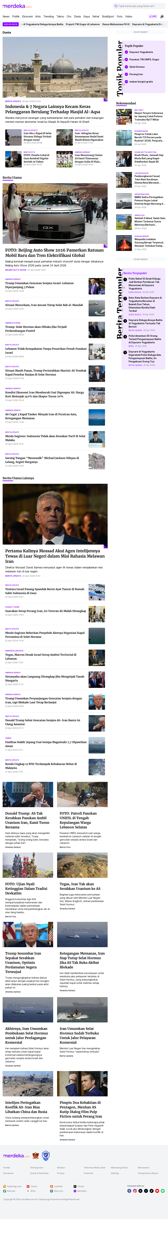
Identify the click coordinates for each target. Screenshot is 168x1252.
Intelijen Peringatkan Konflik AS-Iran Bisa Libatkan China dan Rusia (26, 1107)
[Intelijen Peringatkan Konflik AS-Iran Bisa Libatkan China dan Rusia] (28, 1083)
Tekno (60, 16)
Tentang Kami (36, 1167)
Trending (48, 16)
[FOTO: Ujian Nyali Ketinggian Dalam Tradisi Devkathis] (28, 864)
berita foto (29, 152)
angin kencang (142, 194)
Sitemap (115, 1173)
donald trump (12, 607)
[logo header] (17, 6)
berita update (13, 101)
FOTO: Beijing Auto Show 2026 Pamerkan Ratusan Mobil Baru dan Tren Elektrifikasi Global (54, 253)
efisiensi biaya (141, 131)
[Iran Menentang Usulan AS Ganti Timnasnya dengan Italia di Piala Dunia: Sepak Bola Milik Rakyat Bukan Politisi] (64, 159)
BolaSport (108, 16)
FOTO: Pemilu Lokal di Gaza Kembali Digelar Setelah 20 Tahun (36, 158)
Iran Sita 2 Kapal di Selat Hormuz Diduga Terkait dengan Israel (38, 136)
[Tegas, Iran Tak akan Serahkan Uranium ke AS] (82, 864)
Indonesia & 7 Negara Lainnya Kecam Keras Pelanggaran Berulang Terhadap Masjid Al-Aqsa (52, 109)
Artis (38, 16)
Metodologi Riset (119, 1167)
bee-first (139, 110)
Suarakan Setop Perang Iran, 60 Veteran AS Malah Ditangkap (45, 611)
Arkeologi (140, 215)
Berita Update (135, 330)
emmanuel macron (14, 651)
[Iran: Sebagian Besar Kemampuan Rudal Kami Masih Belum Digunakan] (64, 137)
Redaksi (61, 1167)
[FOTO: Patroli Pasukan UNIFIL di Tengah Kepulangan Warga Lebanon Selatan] (82, 794)
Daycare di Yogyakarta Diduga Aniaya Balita (47, 24)
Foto (120, 16)
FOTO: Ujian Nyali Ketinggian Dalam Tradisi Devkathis (26, 888)
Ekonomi (27, 16)
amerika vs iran (12, 323)
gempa (8, 738)
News (6, 16)
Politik (16, 16)
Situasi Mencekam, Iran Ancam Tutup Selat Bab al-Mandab (44, 305)
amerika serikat (82, 152)
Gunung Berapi (142, 236)
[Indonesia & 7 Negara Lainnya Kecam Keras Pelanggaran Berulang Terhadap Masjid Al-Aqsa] (55, 69)
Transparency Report (148, 1173)
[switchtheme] (162, 16)
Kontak (6, 1167)
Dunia (77, 16)
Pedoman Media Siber (95, 1167)
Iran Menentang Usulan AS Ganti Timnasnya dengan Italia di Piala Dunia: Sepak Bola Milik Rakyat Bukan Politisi (89, 162)
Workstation (143, 1167)
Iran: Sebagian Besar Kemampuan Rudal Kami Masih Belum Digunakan (89, 136)
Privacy (60, 1173)
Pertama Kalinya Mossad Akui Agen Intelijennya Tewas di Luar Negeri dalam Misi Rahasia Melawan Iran (55, 556)
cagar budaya (141, 173)
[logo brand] (36, 1156)
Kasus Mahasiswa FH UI (124, 24)
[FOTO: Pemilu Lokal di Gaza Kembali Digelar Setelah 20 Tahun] (13, 159)
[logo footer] (16, 1155)
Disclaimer (8, 1173)
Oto (69, 16)
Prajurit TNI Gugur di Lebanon (92, 24)
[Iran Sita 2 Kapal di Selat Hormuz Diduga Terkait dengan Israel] (13, 137)
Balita (131, 346)
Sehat (95, 16)
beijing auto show (15, 270)
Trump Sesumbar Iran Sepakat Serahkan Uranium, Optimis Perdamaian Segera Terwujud (23, 962)
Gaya (86, 16)
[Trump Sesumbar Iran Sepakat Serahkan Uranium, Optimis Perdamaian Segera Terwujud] (28, 934)
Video (128, 16)
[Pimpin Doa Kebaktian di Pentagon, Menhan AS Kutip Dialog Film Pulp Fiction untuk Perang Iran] (82, 1083)
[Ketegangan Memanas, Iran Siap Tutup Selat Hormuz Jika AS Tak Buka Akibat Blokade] (82, 934)
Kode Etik (88, 1173)
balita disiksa (135, 292)
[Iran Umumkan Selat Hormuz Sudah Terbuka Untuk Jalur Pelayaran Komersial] (82, 1009)
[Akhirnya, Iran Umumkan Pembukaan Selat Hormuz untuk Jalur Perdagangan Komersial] (28, 1009)
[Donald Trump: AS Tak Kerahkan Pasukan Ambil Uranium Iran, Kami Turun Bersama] (28, 794)
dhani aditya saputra (145, 152)
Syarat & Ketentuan (39, 1173)
